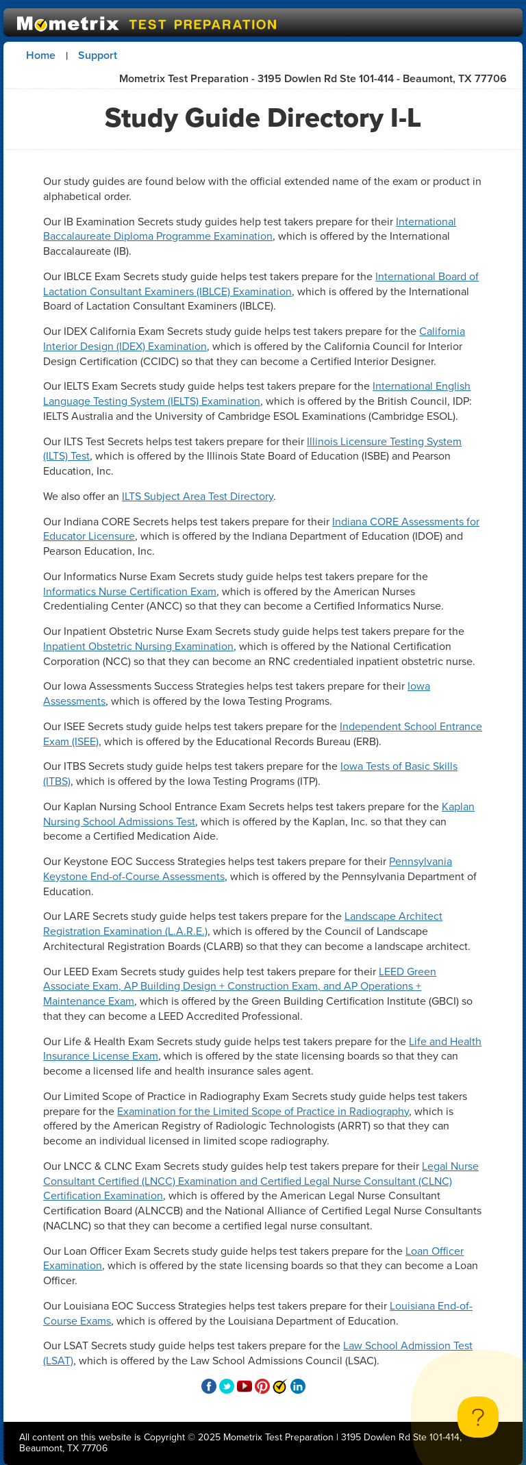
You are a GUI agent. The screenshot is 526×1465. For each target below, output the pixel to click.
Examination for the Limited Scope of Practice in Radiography (263, 1111)
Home (40, 55)
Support (97, 55)
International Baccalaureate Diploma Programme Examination (249, 229)
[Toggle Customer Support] (478, 1417)
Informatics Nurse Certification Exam (129, 591)
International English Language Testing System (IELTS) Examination (257, 393)
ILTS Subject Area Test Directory (197, 496)
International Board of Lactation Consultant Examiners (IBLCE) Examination (261, 283)
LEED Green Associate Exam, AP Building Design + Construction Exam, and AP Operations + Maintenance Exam (239, 987)
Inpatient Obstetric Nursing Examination (138, 646)
